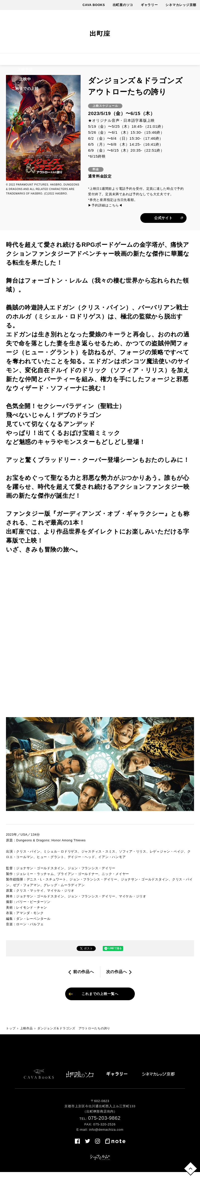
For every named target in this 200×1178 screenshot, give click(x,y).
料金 (72, 61)
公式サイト (163, 222)
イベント (90, 61)
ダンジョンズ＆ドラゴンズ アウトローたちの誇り (73, 1034)
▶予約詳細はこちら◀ (105, 209)
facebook (148, 32)
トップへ (190, 1168)
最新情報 (113, 61)
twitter (158, 32)
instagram (167, 32)
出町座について (142, 61)
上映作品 (14, 61)
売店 (190, 61)
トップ (10, 1034)
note (183, 32)
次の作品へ (116, 976)
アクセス (171, 61)
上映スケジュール (44, 61)
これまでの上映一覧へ (100, 998)
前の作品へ (83, 976)
